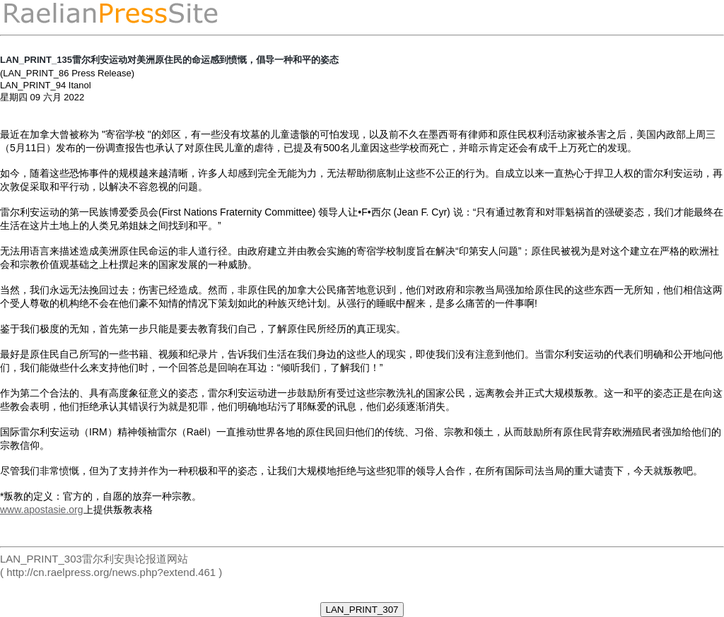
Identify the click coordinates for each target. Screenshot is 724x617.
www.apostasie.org (41, 509)
